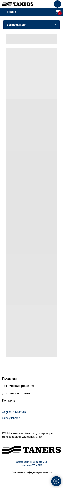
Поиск (11, 12)
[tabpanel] (31, 198)
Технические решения (18, 386)
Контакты (9, 400)
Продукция (10, 378)
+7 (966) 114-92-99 (14, 412)
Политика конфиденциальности (31, 472)
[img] (57, 3)
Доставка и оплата (16, 393)
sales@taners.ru (11, 418)
